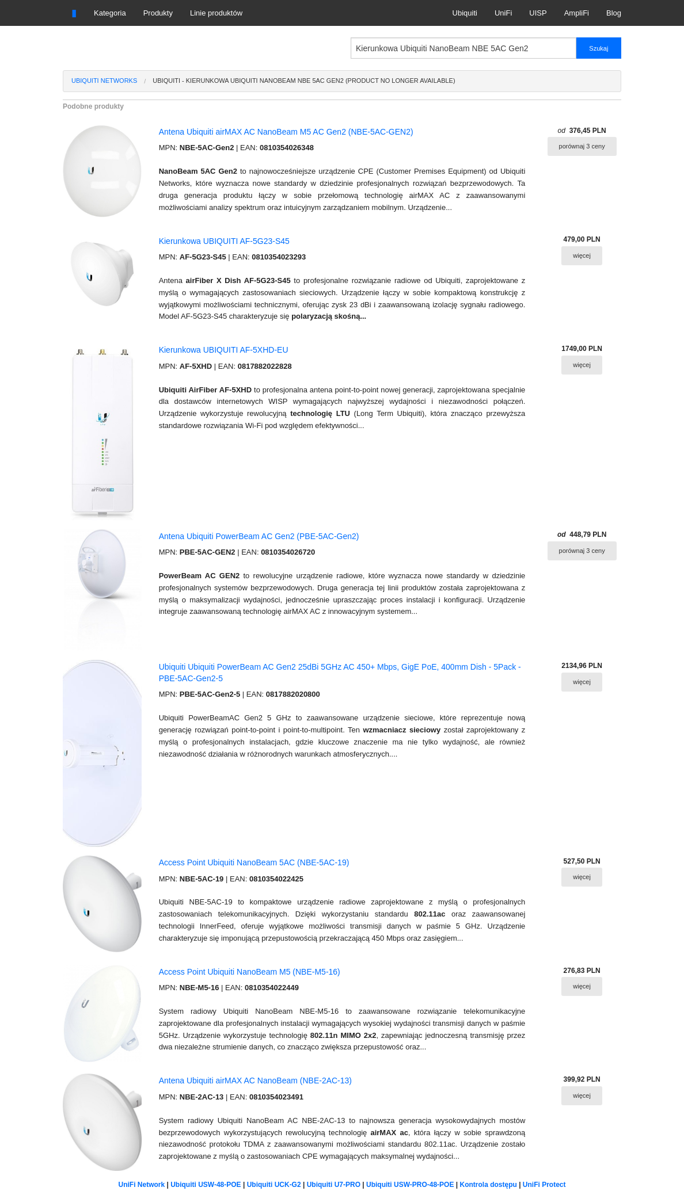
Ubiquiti (465, 13)
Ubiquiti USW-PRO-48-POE (410, 1185)
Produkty (158, 13)
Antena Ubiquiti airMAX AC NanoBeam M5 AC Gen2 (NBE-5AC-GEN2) (286, 131)
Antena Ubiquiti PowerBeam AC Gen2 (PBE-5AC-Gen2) (259, 536)
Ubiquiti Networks (104, 80)
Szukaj (598, 48)
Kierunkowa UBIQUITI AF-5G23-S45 (224, 241)
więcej (582, 255)
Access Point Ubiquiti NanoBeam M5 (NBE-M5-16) (249, 971)
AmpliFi (576, 13)
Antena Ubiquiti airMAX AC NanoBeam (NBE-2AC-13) (255, 1080)
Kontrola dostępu (488, 1185)
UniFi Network (141, 1185)
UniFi (503, 13)
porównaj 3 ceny (582, 146)
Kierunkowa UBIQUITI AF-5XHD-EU (223, 349)
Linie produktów (216, 13)
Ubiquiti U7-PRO (333, 1185)
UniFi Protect (544, 1185)
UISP (537, 13)
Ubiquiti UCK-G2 (274, 1185)
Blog (613, 13)
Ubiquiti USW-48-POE (205, 1185)
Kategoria (110, 13)
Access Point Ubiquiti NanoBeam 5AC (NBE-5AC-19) (254, 862)
